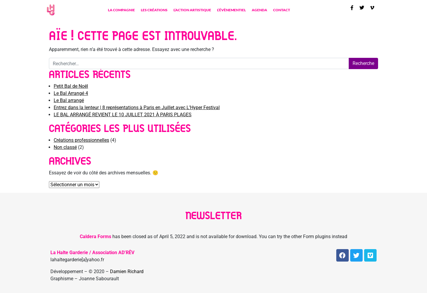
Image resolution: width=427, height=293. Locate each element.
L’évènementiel (231, 10)
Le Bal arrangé (69, 100)
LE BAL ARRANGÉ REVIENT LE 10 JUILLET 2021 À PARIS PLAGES (123, 114)
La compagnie (121, 10)
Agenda (259, 10)
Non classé (65, 147)
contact (281, 10)
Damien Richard (127, 271)
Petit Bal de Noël (71, 86)
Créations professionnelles (81, 140)
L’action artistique (192, 10)
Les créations (154, 10)
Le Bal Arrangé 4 (71, 93)
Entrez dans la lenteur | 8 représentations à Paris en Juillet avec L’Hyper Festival (137, 107)
